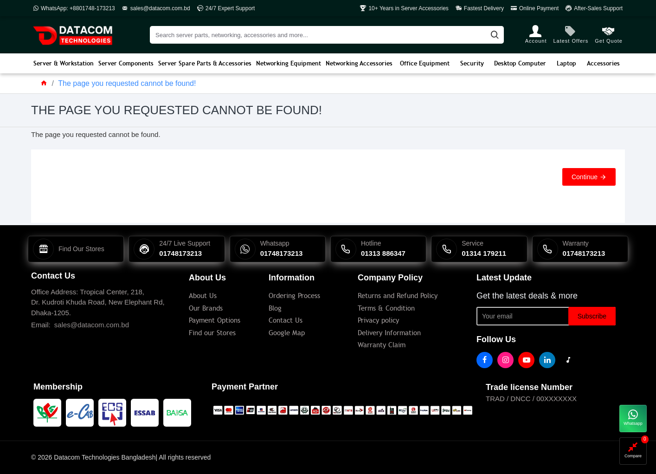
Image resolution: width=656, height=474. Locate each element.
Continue (585, 177)
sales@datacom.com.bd (91, 325)
